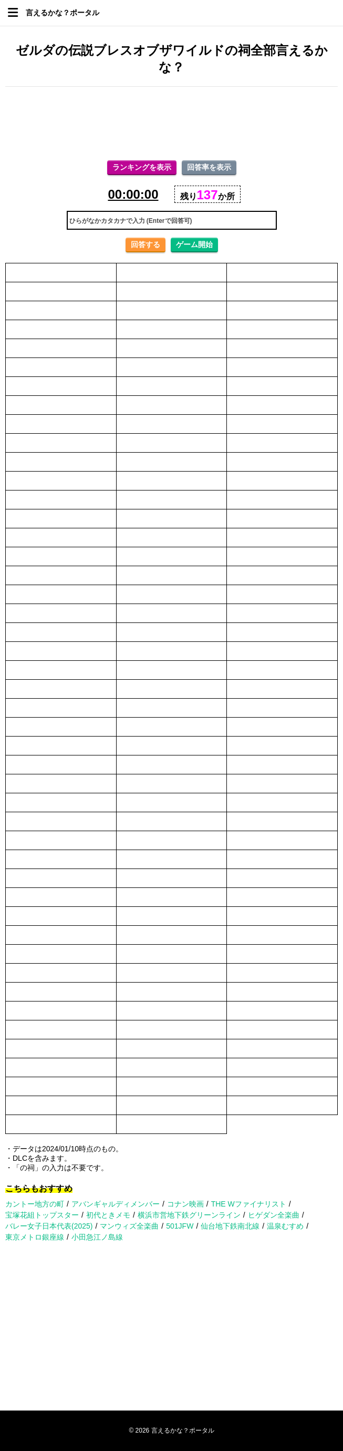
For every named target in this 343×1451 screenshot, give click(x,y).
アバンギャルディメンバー (115, 1204)
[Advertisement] (171, 123)
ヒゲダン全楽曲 (273, 1215)
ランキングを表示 (141, 167)
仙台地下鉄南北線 (230, 1226)
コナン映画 (185, 1204)
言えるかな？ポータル (62, 12)
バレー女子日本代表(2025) (48, 1226)
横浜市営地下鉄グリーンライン (189, 1215)
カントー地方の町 (34, 1204)
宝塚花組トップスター (42, 1215)
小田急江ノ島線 (97, 1237)
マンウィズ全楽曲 (129, 1226)
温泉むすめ (285, 1226)
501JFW (179, 1226)
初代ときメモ (108, 1215)
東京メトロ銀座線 (34, 1237)
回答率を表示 (209, 167)
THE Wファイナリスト (248, 1204)
